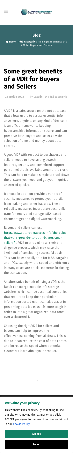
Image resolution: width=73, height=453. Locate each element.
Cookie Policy (21, 424)
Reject (37, 444)
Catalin (37, 97)
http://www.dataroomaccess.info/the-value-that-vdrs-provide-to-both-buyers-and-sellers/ (36, 238)
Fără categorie (57, 97)
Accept (36, 434)
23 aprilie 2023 (14, 97)
